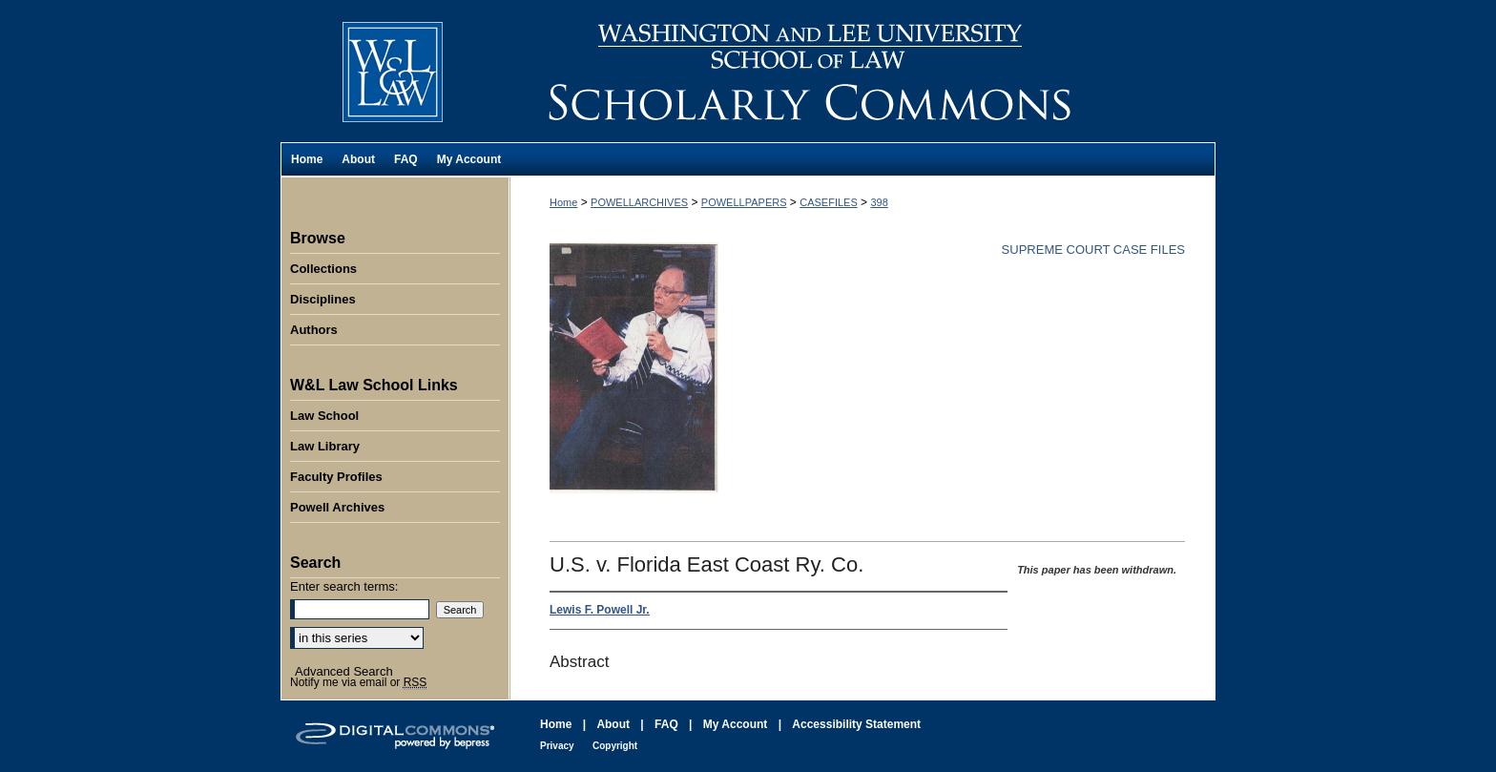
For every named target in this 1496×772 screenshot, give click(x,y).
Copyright (614, 746)
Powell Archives (337, 507)
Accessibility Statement (856, 724)
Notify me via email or (358, 682)
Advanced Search (344, 671)
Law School (324, 415)
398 (878, 202)
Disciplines (323, 299)
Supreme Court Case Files (1093, 249)
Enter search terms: (344, 586)
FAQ (666, 724)
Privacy (557, 746)
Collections (323, 268)
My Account (735, 724)
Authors (314, 330)
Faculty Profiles (336, 476)
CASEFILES (829, 202)
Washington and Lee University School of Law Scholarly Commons (862, 71)
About (613, 724)
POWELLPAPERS (744, 202)
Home (563, 202)
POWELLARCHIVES (639, 202)
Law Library (325, 446)
